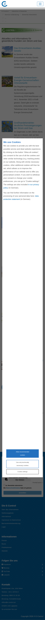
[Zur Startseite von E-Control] (4, 4)
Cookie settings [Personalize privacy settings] (23, 471)
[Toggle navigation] (40, 4)
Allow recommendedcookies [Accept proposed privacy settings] (22, 453)
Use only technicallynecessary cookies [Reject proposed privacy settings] (22, 463)
